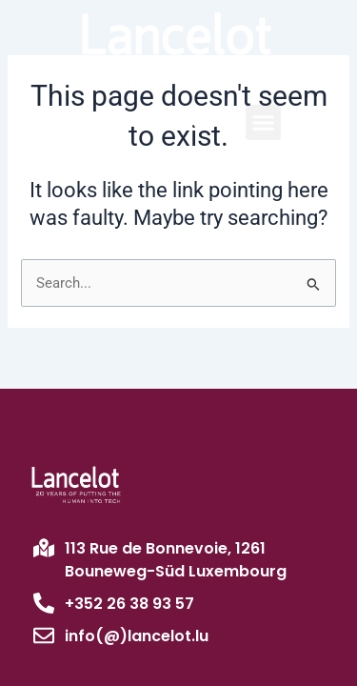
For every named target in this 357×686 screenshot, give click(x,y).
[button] (264, 123)
